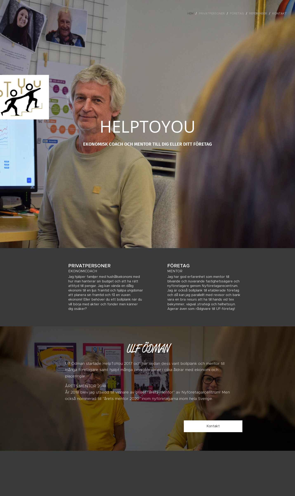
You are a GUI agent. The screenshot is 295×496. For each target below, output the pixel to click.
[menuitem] (191, 13)
